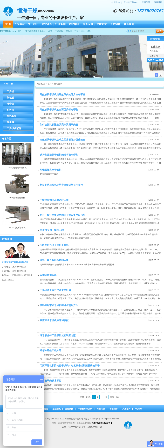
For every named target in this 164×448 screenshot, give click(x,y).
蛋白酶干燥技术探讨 (50, 380)
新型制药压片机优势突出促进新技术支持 (61, 184)
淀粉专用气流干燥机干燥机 (54, 245)
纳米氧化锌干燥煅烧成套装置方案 (58, 335)
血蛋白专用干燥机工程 (52, 230)
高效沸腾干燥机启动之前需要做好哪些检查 (62, 139)
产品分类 (8, 84)
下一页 (104, 397)
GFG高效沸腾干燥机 (17, 168)
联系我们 (139, 409)
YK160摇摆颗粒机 (17, 227)
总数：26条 (85, 397)
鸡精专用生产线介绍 (50, 350)
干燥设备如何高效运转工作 (54, 200)
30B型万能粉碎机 (17, 197)
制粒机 (10, 97)
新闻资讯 (58, 83)
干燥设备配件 (14, 128)
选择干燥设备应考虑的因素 (54, 260)
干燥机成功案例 (85, 409)
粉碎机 (10, 109)
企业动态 (56, 409)
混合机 (10, 103)
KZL (20, 31)
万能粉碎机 (79, 31)
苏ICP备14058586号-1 (102, 423)
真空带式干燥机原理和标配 (54, 320)
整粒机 (69, 31)
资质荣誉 (114, 409)
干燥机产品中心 (131, 2)
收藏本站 (116, 2)
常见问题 (146, 2)
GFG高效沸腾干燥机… (35, 31)
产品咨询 (153, 51)
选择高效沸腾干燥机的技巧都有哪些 (59, 154)
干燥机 (10, 91)
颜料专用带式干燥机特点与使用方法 (59, 305)
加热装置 (11, 116)
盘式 (50, 31)
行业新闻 (69, 409)
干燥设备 (59, 31)
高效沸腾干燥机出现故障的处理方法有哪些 (62, 94)
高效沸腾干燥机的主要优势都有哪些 (59, 109)
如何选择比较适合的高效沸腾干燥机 (59, 124)
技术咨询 (153, 56)
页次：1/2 (114, 397)
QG (89, 31)
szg (14, 31)
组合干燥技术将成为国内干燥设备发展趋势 (62, 215)
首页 (49, 83)
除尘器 (10, 122)
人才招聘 (126, 409)
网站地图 (158, 2)
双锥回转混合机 (48, 275)
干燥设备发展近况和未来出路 (55, 290)
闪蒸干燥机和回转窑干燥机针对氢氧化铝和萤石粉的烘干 (70, 365)
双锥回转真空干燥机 (50, 169)
